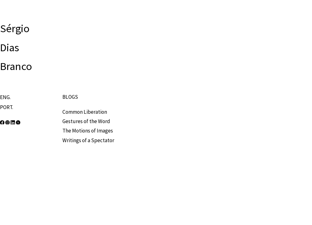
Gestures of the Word (86, 121)
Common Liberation (84, 111)
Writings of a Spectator (88, 140)
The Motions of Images (87, 130)
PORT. (6, 107)
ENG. (5, 97)
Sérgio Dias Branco (16, 47)
